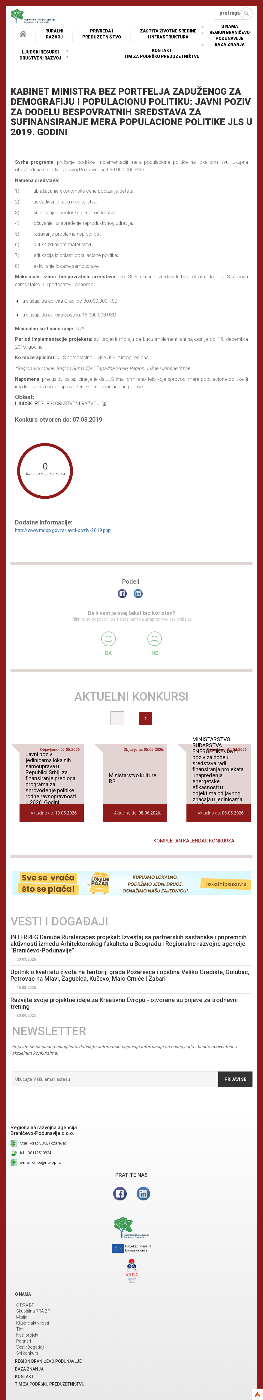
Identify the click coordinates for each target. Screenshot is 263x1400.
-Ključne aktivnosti (32, 1323)
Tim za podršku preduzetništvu (162, 56)
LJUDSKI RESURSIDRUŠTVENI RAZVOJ (40, 55)
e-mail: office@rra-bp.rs (40, 1162)
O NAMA (229, 26)
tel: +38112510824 (35, 1153)
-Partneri (23, 1341)
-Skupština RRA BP (32, 1311)
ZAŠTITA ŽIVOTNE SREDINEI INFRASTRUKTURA (168, 34)
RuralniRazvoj (54, 34)
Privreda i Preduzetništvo (101, 34)
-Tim (19, 1329)
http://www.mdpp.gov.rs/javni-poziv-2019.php (63, 530)
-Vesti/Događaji (29, 1347)
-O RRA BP (25, 1305)
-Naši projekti (27, 1335)
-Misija (21, 1317)
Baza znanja (230, 44)
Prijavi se (235, 1079)
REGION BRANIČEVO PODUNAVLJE (48, 1361)
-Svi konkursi (27, 1353)
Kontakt (162, 50)
